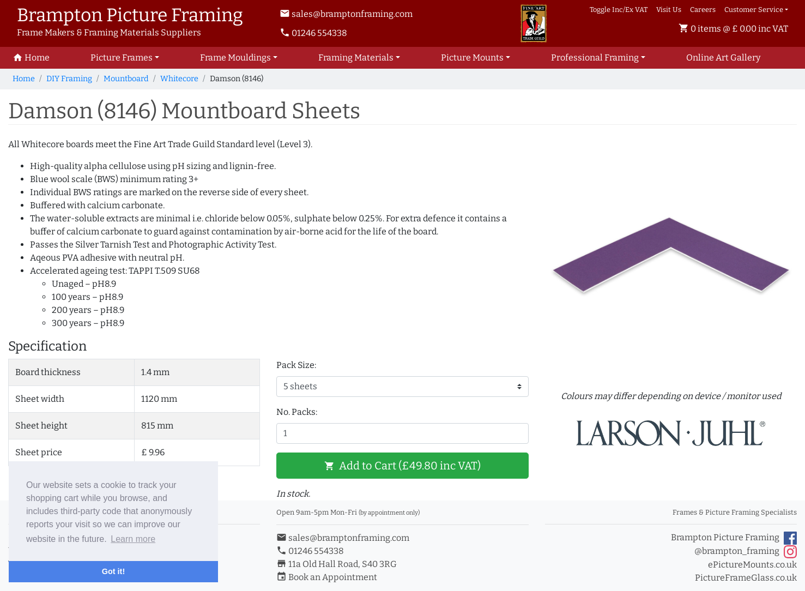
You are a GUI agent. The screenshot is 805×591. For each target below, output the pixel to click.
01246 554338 (313, 33)
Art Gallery (723, 57)
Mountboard (126, 78)
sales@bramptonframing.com (346, 14)
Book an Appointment (326, 577)
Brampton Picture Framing (734, 538)
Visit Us (668, 9)
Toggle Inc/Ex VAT (618, 9)
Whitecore (179, 78)
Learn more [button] (133, 539)
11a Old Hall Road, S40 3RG (336, 564)
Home (24, 78)
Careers (703, 9)
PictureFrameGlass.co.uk (746, 577)
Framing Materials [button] (356, 57)
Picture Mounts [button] (472, 57)
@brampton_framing (745, 551)
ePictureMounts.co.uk (752, 564)
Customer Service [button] (753, 9)
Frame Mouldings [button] (235, 57)
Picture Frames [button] (121, 57)
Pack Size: (296, 365)
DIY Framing (69, 78)
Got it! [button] (113, 571)
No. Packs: (296, 412)
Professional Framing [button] (595, 57)
